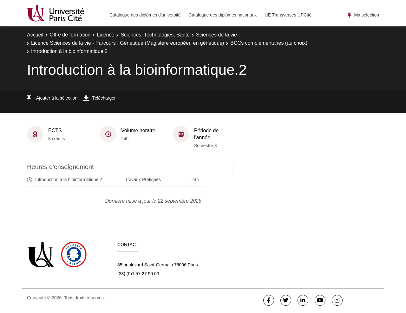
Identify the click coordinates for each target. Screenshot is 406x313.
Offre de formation (70, 34)
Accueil (35, 34)
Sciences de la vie (216, 34)
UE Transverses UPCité (288, 14)
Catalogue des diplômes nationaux (222, 14)
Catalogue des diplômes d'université (144, 14)
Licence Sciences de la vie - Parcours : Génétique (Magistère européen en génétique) (127, 43)
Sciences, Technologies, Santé (155, 34)
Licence (105, 34)
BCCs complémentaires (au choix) (268, 43)
